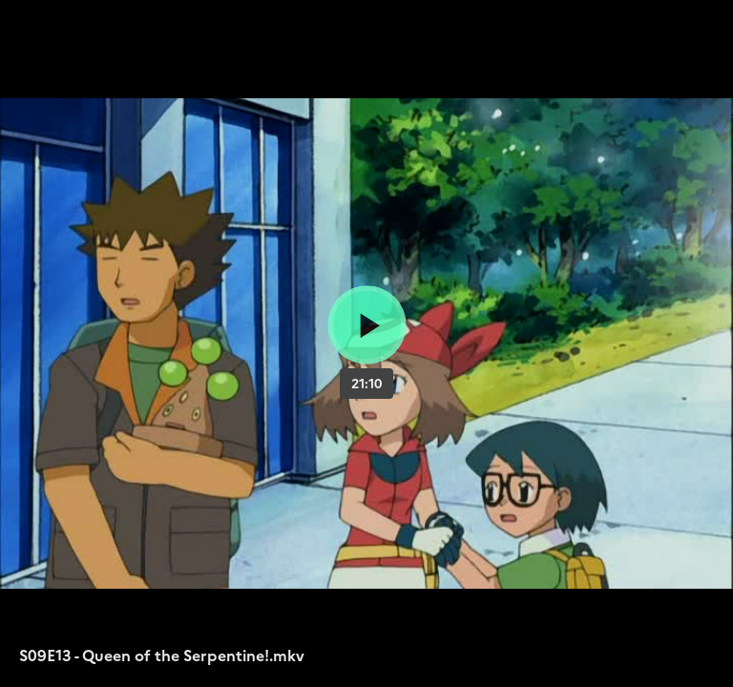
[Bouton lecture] (367, 324)
